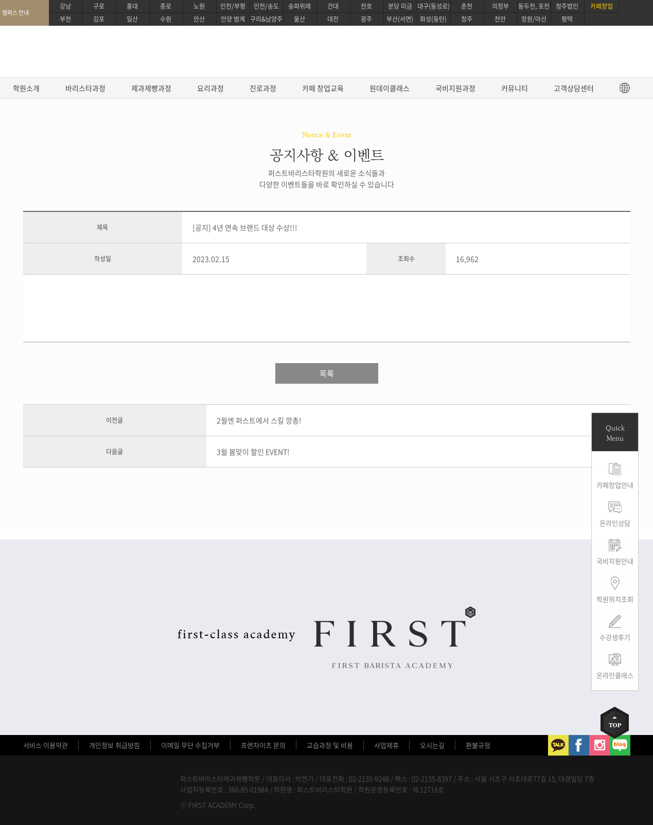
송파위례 (299, 6)
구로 (98, 6)
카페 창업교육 (323, 88)
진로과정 (263, 88)
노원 (199, 6)
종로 (165, 6)
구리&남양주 (266, 19)
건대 (333, 6)
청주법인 (567, 6)
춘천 (466, 6)
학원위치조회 (614, 599)
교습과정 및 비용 (330, 745)
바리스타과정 (85, 88)
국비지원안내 (614, 561)
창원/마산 (533, 19)
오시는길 (432, 745)
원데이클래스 (389, 88)
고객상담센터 (574, 88)
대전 (333, 19)
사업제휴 (386, 745)
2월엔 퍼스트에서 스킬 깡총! (259, 420)
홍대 (132, 6)
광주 (366, 19)
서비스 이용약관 (45, 745)
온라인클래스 (614, 675)
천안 (500, 19)
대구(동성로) (433, 6)
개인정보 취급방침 (114, 745)
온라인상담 (614, 523)
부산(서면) (399, 19)
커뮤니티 (514, 88)
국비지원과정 (455, 88)
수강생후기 (614, 637)
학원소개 (26, 88)
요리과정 (210, 88)
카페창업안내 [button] (614, 485)
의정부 (500, 6)
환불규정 (478, 745)
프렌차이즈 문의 (263, 745)
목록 (327, 373)
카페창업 (601, 6)
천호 (366, 6)
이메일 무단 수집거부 (190, 745)
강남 (65, 6)
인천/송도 (266, 6)
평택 (567, 19)
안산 (199, 19)
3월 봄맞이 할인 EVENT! (253, 451)
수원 (165, 19)
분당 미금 (400, 6)
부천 (65, 19)
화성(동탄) (433, 19)
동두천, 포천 (534, 6)
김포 (98, 19)
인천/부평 (232, 6)
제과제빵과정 (151, 88)
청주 (466, 19)
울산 (299, 19)
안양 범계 (233, 19)
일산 (132, 19)
